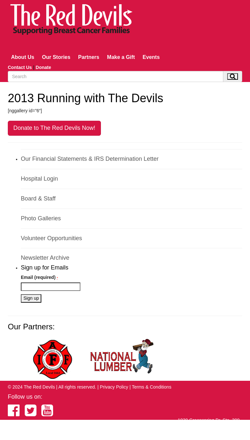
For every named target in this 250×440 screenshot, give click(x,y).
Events (151, 57)
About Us (22, 57)
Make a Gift (121, 57)
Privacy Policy (114, 387)
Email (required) (39, 277)
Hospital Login (39, 178)
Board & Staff (38, 198)
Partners (88, 57)
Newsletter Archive (45, 257)
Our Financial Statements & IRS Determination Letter (90, 159)
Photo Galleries (41, 218)
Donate (43, 67)
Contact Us (20, 67)
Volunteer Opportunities (51, 238)
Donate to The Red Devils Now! (54, 128)
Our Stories (56, 57)
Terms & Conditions (151, 387)
